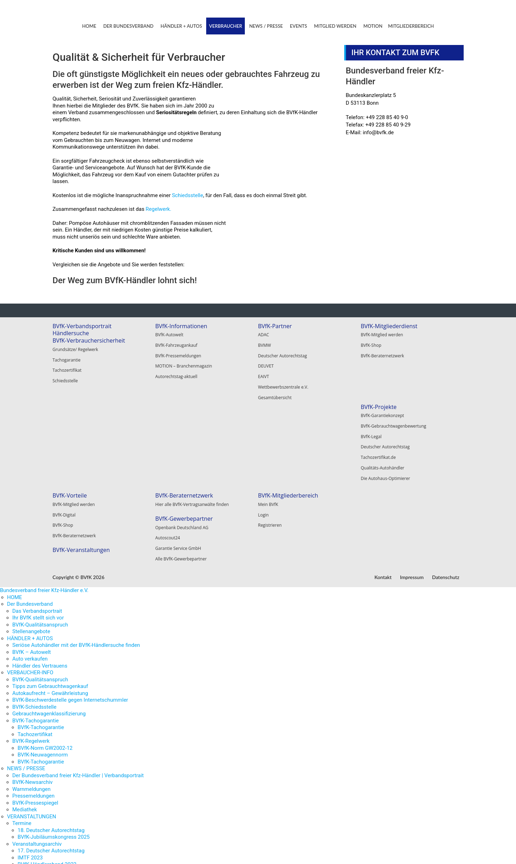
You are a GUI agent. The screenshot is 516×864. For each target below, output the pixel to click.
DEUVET (266, 360)
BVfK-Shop (371, 343)
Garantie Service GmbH (280, 454)
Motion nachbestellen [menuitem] (37, 848)
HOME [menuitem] (14, 505)
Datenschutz (445, 487)
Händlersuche (71, 333)
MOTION (373, 26)
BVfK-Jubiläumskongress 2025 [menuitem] (54, 745)
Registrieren (372, 432)
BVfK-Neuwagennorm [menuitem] (43, 663)
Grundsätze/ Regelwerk (75, 349)
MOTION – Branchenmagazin (183, 360)
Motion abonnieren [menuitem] (34, 841)
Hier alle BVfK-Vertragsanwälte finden (294, 415)
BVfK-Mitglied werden (382, 334)
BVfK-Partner (275, 326)
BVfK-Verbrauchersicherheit (89, 340)
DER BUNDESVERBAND (128, 26)
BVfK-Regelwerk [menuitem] (31, 650)
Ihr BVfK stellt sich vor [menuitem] (38, 526)
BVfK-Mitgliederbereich (391, 407)
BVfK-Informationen (181, 326)
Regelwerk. (158, 209)
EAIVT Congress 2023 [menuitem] (43, 780)
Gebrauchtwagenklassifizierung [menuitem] (49, 622)
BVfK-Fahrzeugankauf (176, 343)
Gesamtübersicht (275, 387)
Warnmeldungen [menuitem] (31, 697)
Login (366, 424)
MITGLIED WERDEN (335, 26)
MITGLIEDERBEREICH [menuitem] (32, 855)
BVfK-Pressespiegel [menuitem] (35, 711)
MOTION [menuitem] (17, 828)
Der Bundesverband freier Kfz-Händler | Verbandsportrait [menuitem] (78, 684)
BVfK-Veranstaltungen (184, 454)
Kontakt (383, 487)
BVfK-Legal (63, 432)
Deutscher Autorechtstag (282, 352)
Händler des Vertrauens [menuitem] (39, 574)
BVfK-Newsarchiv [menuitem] (32, 691)
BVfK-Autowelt (169, 334)
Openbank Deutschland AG (284, 436)
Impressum (412, 487)
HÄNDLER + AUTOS (181, 26)
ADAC (263, 334)
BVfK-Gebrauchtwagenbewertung (85, 424)
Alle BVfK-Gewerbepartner (283, 463)
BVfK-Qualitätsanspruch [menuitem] (40, 533)
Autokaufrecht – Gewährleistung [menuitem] (50, 601)
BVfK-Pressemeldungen (178, 352)
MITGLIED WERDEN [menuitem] (30, 821)
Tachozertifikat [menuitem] (35, 642)
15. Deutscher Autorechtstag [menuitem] (51, 814)
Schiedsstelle (187, 195)
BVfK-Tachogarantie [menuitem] (35, 629)
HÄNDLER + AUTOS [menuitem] (30, 547)
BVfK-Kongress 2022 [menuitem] (42, 807)
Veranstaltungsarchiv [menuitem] (37, 752)
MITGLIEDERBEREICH (411, 26)
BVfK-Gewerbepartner (286, 428)
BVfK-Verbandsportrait (82, 326)
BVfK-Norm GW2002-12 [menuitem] (45, 656)
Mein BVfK (371, 415)
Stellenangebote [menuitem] (31, 540)
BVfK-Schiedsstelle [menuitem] (34, 615)
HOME (89, 26)
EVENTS (298, 26)
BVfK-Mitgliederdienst (389, 326)
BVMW (264, 343)
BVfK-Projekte (71, 407)
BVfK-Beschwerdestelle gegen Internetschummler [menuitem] (70, 608)
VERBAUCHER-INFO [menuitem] (30, 581)
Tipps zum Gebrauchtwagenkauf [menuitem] (50, 595)
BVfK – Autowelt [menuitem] (31, 560)
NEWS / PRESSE (266, 26)
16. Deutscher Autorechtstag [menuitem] (51, 800)
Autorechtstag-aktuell (176, 369)
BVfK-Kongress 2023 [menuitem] (42, 793)
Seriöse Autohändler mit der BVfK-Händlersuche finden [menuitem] (76, 554)
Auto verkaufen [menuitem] (30, 567)
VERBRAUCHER (225, 26)
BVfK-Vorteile (172, 407)
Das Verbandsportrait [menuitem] (37, 519)
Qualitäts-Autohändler (74, 459)
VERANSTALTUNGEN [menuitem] (31, 725)
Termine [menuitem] (21, 732)
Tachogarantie (67, 357)
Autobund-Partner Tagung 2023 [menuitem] (54, 787)
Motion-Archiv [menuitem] (28, 834)
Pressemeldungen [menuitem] (33, 704)
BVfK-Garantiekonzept (74, 415)
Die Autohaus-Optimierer (77, 467)
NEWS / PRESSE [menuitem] (26, 677)
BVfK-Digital (166, 424)
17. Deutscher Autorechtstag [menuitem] (51, 759)
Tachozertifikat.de (70, 450)
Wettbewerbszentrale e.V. (283, 378)
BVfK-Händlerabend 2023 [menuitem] (47, 773)
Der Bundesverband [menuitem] (30, 512)
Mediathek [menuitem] (24, 718)
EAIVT (263, 369)
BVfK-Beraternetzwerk (382, 352)
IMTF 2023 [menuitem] (30, 766)
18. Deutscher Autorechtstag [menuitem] (51, 738)
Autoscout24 (270, 445)
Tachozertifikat (67, 366)
